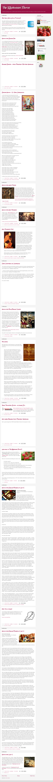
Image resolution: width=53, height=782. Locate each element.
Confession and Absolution (11, 303)
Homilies (7, 179)
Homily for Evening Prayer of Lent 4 (13, 631)
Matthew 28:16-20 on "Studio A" (11, 18)
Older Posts (32, 775)
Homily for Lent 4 (7, 754)
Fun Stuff (5, 625)
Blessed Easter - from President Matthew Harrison (17, 64)
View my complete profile (44, 22)
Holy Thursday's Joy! (7, 229)
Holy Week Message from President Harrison (15, 419)
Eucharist (5, 224)
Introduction (6, 482)
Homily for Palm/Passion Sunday (11, 309)
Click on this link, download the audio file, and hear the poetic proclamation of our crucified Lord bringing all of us (18, 200)
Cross (5, 204)
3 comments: (15, 480)
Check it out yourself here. (6, 617)
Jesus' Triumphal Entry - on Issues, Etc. (13, 405)
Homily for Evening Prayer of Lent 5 (13, 488)
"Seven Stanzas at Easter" (14, 42)
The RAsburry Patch (16, 7)
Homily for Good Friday (9, 185)
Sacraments (22, 604)
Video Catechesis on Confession (11, 263)
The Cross (5, 342)
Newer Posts (4, 775)
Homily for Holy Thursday (9, 210)
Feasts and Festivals (10, 224)
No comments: (15, 31)
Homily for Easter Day (8, 38)
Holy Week (7, 204)
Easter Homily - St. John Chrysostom (13, 92)
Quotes (10, 179)
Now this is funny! (7, 609)
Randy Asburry (44, 20)
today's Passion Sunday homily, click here (12, 329)
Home (18, 775)
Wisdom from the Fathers (15, 179)
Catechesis (5, 303)
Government (9, 625)
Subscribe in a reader (40, 16)
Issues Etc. (9, 414)
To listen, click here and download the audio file (9, 221)
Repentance (17, 303)
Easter (5, 179)
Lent (16, 604)
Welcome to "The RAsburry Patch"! (12, 449)
